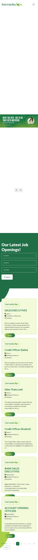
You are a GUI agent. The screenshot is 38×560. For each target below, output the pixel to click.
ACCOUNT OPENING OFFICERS (16, 509)
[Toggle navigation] (33, 4)
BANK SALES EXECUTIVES (12, 470)
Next (6, 547)
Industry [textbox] (6, 263)
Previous (4, 543)
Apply (10, 335)
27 (34, 544)
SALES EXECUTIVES (16, 310)
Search (7, 277)
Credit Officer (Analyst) (18, 428)
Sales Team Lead (14, 389)
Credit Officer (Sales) (16, 349)
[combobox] (19, 255)
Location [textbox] (6, 255)
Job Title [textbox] (6, 270)
